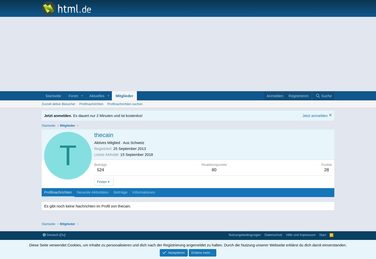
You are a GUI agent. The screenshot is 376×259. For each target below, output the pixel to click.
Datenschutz (273, 235)
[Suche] (323, 95)
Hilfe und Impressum (300, 235)
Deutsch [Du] (54, 235)
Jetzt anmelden (315, 116)
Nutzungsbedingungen (245, 235)
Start (322, 235)
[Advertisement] (188, 54)
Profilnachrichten (91, 104)
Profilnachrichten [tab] (58, 192)
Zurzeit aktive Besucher (58, 104)
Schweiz (137, 143)
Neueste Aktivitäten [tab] (93, 192)
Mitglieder (124, 96)
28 (326, 170)
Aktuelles (96, 96)
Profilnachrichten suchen (125, 104)
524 (100, 170)
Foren (73, 96)
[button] (82, 95)
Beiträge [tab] (120, 192)
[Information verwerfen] (330, 115)
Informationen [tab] (143, 192)
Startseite (53, 96)
